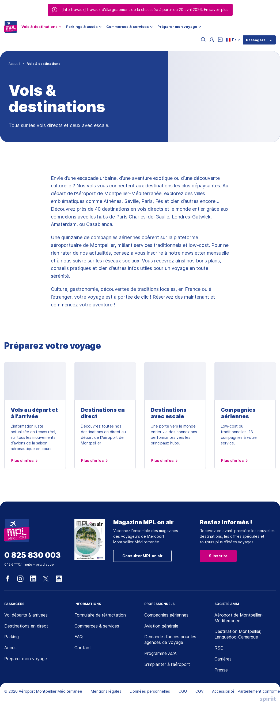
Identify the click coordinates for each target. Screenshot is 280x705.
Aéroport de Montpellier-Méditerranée (238, 617)
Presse (221, 670)
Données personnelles (150, 691)
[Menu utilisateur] (211, 40)
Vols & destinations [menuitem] (39, 26)
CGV (199, 691)
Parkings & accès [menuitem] (82, 26)
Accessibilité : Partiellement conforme (246, 691)
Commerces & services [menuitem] (127, 26)
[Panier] (220, 40)
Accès (10, 647)
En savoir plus (216, 9)
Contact (82, 647)
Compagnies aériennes (238, 413)
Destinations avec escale (169, 413)
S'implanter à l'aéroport (167, 664)
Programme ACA (160, 653)
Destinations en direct (103, 413)
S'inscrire (218, 556)
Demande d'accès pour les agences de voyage (170, 639)
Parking (11, 636)
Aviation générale (161, 626)
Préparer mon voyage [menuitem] (177, 26)
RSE (218, 648)
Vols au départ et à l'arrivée (34, 413)
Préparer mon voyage (25, 658)
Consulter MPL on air (142, 556)
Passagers (256, 40)
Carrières (223, 659)
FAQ (78, 636)
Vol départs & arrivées (26, 615)
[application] (266, 691)
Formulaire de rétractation (100, 615)
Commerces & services (96, 626)
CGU (183, 691)
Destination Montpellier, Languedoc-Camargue (237, 634)
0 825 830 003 (32, 555)
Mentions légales (106, 691)
